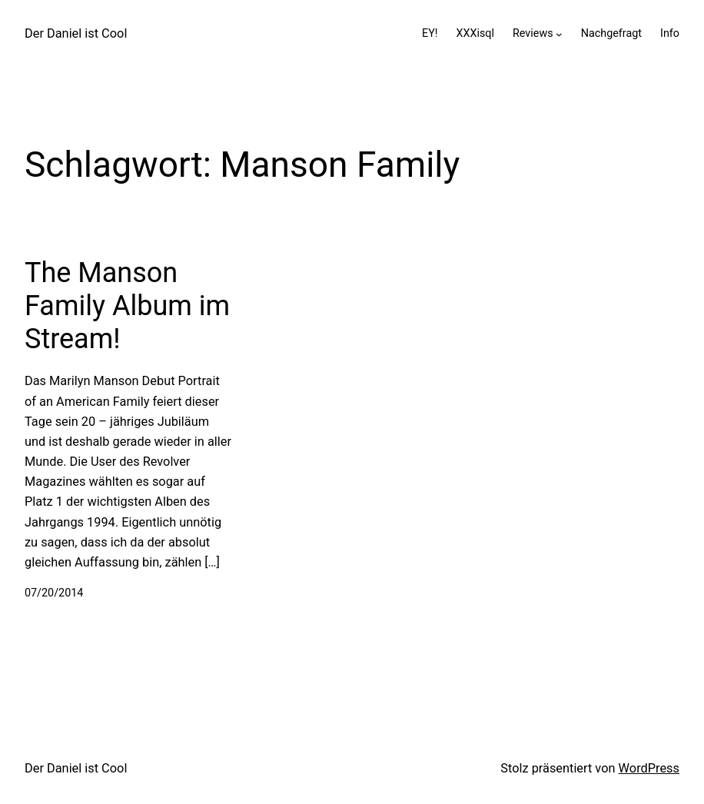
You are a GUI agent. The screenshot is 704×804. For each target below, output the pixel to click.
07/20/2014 (54, 593)
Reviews (533, 33)
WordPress (649, 768)
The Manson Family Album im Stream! (127, 306)
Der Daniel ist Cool (76, 33)
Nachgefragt (611, 33)
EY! (429, 33)
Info (669, 33)
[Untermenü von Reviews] (559, 34)
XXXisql (475, 33)
